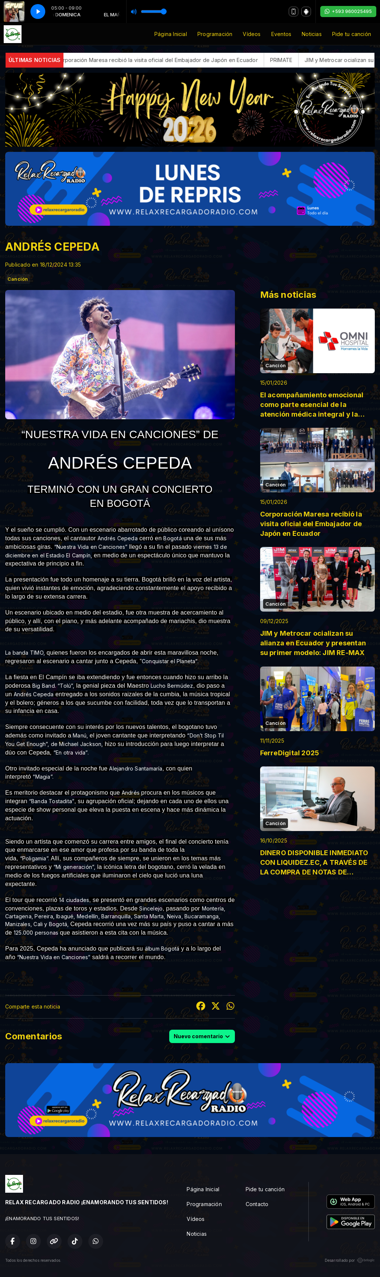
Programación (215, 34)
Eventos (281, 34)
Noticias (312, 34)
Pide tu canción (351, 34)
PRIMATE (333, 60)
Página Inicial (170, 34)
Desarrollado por (350, 1260)
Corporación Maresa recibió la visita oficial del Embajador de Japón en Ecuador (208, 60)
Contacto (257, 1204)
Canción (17, 279)
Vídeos (252, 34)
